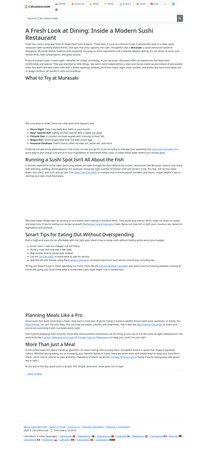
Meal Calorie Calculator (149, 324)
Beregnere (66, 436)
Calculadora (83, 439)
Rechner (173, 436)
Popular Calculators (93, 426)
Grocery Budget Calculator (113, 266)
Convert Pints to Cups (122, 357)
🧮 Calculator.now (37, 6)
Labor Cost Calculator (85, 172)
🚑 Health (60, 3)
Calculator (65, 439)
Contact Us (74, 426)
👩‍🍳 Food (140, 3)
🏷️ (165, 3)
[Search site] (101, 18)
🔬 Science (125, 3)
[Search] (180, 18)
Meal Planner (32, 324)
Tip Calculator (46, 256)
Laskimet (121, 436)
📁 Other (109, 3)
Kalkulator (48, 439)
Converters (124, 426)
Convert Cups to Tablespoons (94, 337)
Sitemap (110, 426)
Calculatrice (156, 436)
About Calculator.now (35, 426)
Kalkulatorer (104, 436)
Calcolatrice (30, 439)
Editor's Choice (57, 426)
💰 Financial (77, 3)
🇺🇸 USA (154, 3)
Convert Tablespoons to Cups (58, 337)
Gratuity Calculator (78, 260)
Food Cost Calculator (163, 149)
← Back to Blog (33, 373)
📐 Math (94, 3)
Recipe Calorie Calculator (100, 224)
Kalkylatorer (84, 436)
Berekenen (138, 436)
